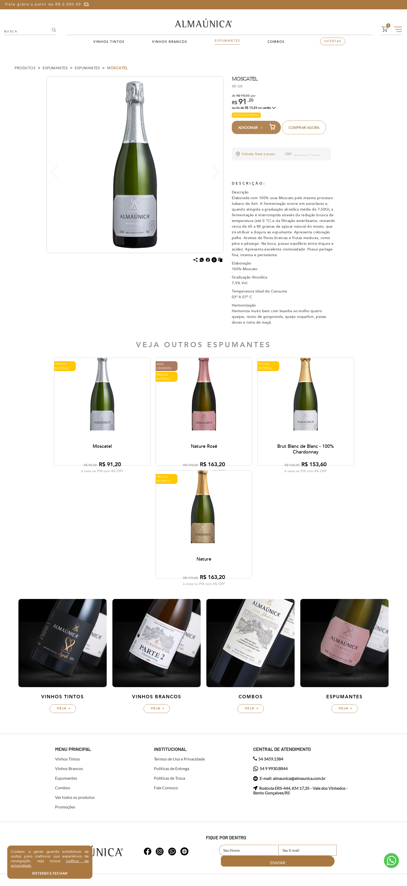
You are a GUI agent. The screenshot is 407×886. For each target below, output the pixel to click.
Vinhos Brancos (169, 42)
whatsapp (147, 750)
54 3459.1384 (268, 661)
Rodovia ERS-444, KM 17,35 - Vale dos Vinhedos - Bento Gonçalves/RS (300, 692)
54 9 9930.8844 (270, 671)
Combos (276, 42)
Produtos (25, 68)
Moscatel (117, 68)
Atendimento (391, 860)
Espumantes (227, 41)
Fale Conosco (166, 690)
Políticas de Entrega (171, 670)
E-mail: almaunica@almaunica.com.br (289, 680)
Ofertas (333, 41)
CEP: (289, 154)
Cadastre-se (384, 4)
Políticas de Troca (169, 680)
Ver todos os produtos (75, 699)
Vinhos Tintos (109, 42)
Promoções (65, 709)
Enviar (336, 752)
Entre (360, 4)
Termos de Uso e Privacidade (179, 661)
